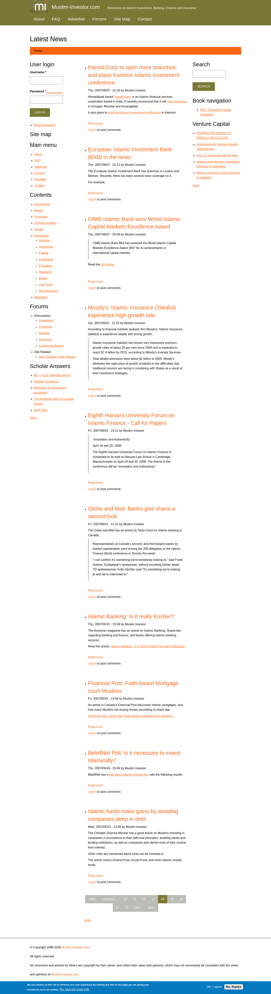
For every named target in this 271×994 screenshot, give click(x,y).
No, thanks (233, 986)
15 (134, 899)
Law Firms (46, 284)
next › (138, 907)
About (39, 19)
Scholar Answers (45, 223)
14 (125, 899)
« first (91, 899)
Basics (38, 210)
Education (45, 265)
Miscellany (41, 297)
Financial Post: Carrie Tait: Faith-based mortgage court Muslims (130, 716)
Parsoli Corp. (122, 96)
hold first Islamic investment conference (134, 112)
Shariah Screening (46, 381)
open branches (177, 101)
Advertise (76, 19)
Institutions (46, 259)
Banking (44, 333)
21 (117, 907)
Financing (45, 326)
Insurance (45, 339)
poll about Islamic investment (128, 774)
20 (181, 899)
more (87, 920)
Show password (54, 92)
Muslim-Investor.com (75, 947)
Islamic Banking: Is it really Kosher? (131, 616)
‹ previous (107, 899)
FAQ (56, 19)
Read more (95, 123)
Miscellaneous (48, 291)
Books (43, 278)
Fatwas (44, 253)
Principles (40, 216)
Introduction (42, 204)
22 (127, 907)
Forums (99, 19)
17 (153, 899)
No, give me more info (74, 989)
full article (107, 264)
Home (38, 50)
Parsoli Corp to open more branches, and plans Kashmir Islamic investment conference (133, 75)
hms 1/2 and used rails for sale (216, 155)
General (44, 240)
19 (172, 899)
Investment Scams (51, 345)
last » (151, 907)
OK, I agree (214, 986)
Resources (41, 235)
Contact (145, 19)
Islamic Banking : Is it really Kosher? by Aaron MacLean (148, 646)
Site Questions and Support (57, 356)
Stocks (38, 229)
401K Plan (41, 410)
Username (38, 72)
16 (144, 899)
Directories (46, 246)
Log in (92, 129)
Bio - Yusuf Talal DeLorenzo (52, 375)
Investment (46, 320)
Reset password (44, 125)
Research (45, 272)
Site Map (122, 19)
